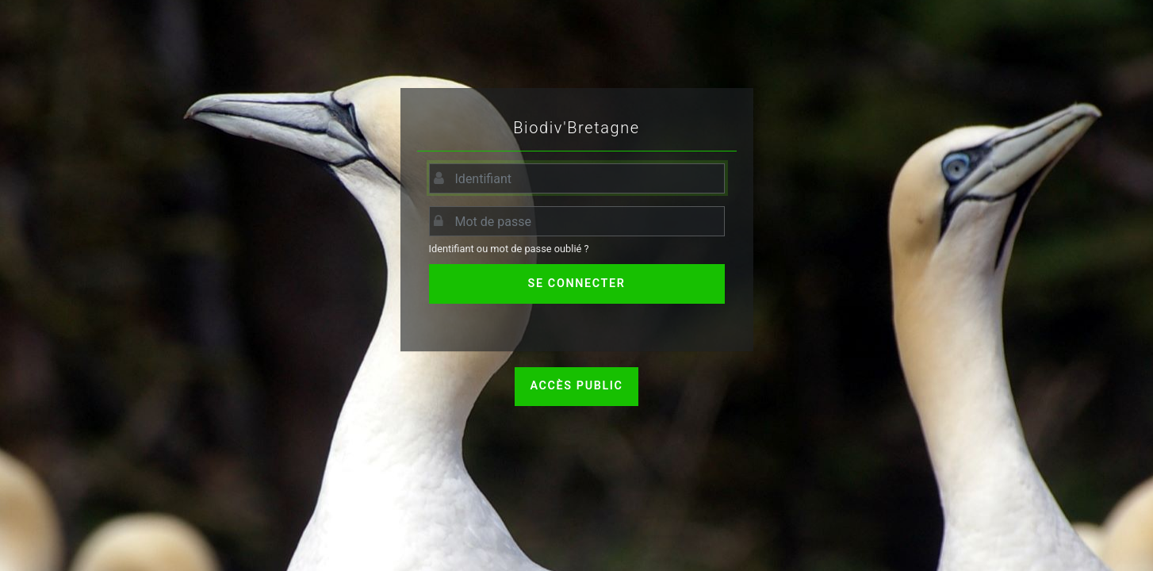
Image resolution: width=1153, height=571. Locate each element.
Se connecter (577, 283)
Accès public (576, 386)
